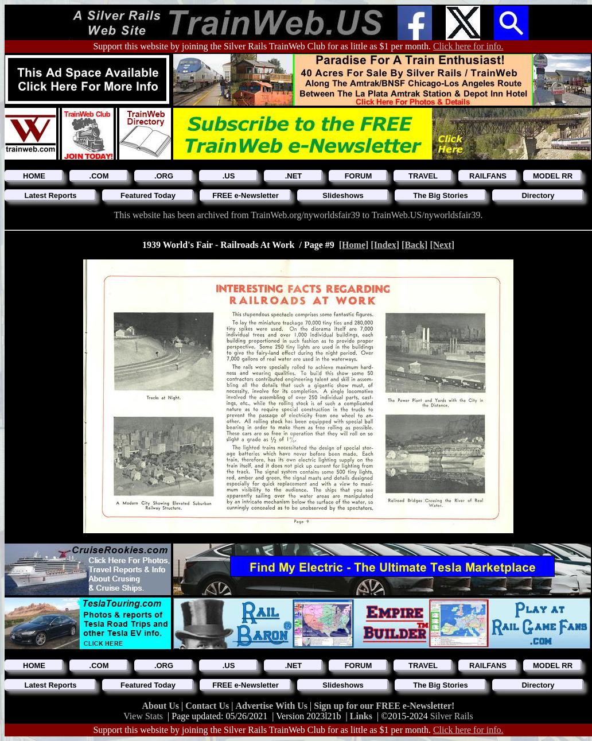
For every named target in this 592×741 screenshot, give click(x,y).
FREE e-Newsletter (245, 195)
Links (361, 716)
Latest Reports (50, 195)
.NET (293, 176)
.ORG (163, 176)
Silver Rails (451, 716)
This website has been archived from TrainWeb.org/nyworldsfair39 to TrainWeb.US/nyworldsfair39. (298, 215)
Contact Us (208, 706)
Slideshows (343, 195)
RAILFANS (488, 176)
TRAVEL (423, 176)
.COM (99, 176)
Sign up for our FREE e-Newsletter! (384, 706)
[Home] (354, 245)
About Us (161, 706)
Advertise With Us (272, 706)
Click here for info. (468, 46)
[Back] (414, 245)
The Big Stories (440, 195)
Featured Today (148, 195)
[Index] (385, 245)
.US (229, 176)
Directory (537, 195)
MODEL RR (552, 176)
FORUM (358, 176)
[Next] (442, 245)
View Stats (143, 716)
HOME (34, 176)
